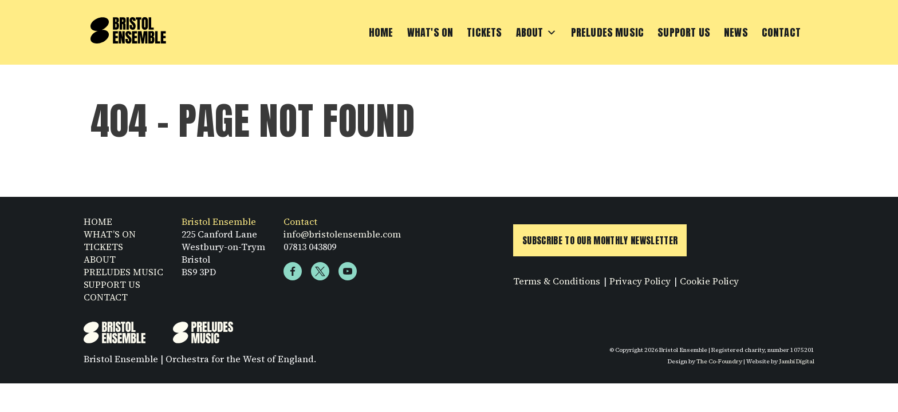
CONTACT (106, 297)
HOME (98, 221)
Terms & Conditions (556, 281)
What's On (430, 32)
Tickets (484, 32)
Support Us (683, 32)
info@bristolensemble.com (342, 234)
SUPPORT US (112, 284)
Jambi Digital (796, 361)
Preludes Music (607, 32)
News (736, 32)
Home (381, 32)
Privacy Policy (640, 281)
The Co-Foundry (719, 361)
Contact (781, 32)
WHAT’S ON (110, 234)
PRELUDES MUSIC (123, 272)
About (536, 32)
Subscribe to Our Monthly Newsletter (600, 240)
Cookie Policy (709, 281)
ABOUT (100, 259)
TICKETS (103, 246)
